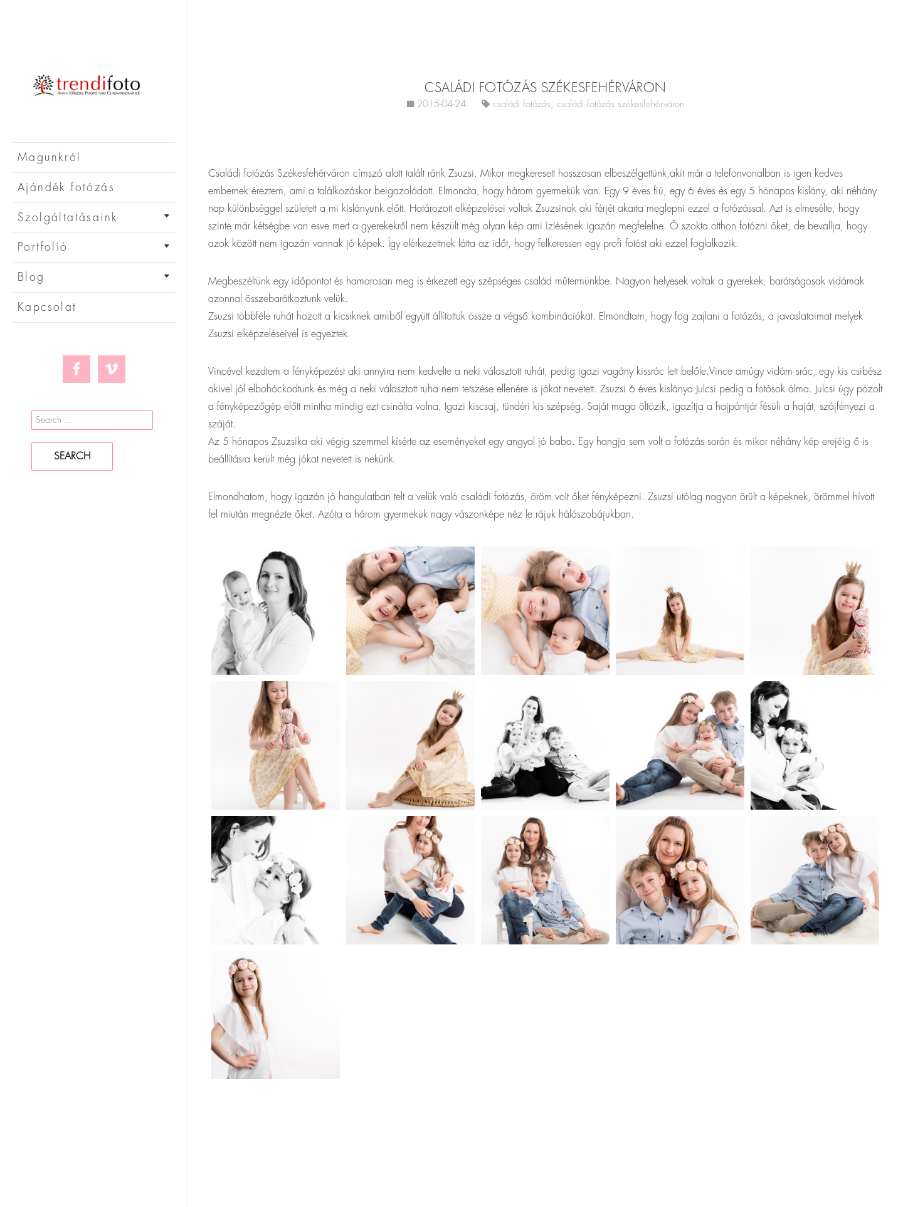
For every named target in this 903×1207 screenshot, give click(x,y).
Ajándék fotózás (66, 187)
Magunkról (50, 157)
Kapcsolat (47, 307)
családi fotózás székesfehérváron (620, 104)
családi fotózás (522, 104)
